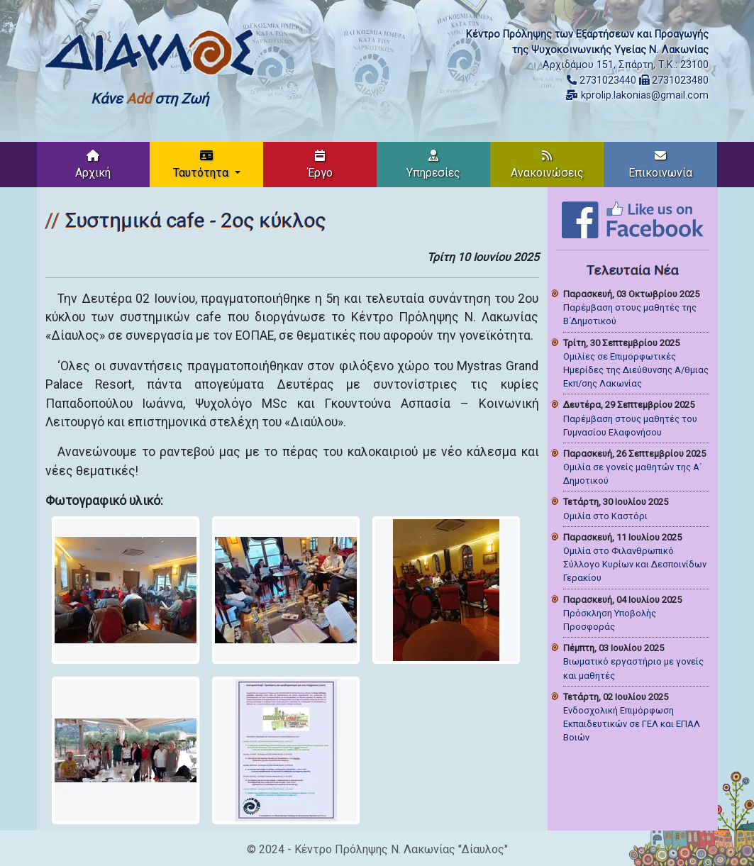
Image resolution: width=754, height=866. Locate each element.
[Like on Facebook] (633, 219)
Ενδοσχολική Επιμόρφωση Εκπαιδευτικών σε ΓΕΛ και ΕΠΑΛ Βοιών (631, 724)
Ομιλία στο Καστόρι (605, 516)
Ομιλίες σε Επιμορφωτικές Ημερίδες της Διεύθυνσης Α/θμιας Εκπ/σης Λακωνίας (636, 370)
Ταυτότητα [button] (202, 164)
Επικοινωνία (660, 164)
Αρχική (93, 164)
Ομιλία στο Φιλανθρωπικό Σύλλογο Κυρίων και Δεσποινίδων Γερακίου (634, 564)
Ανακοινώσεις (547, 164)
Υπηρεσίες (433, 164)
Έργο (320, 164)
